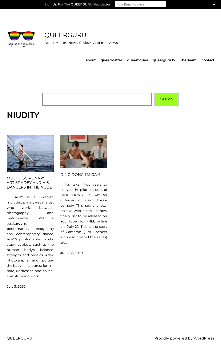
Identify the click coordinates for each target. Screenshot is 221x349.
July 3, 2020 (16, 286)
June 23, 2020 (71, 253)
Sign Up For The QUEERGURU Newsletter (77, 4)
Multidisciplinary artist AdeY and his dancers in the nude (29, 182)
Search (166, 99)
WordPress (204, 338)
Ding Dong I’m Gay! (80, 174)
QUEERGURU (65, 35)
